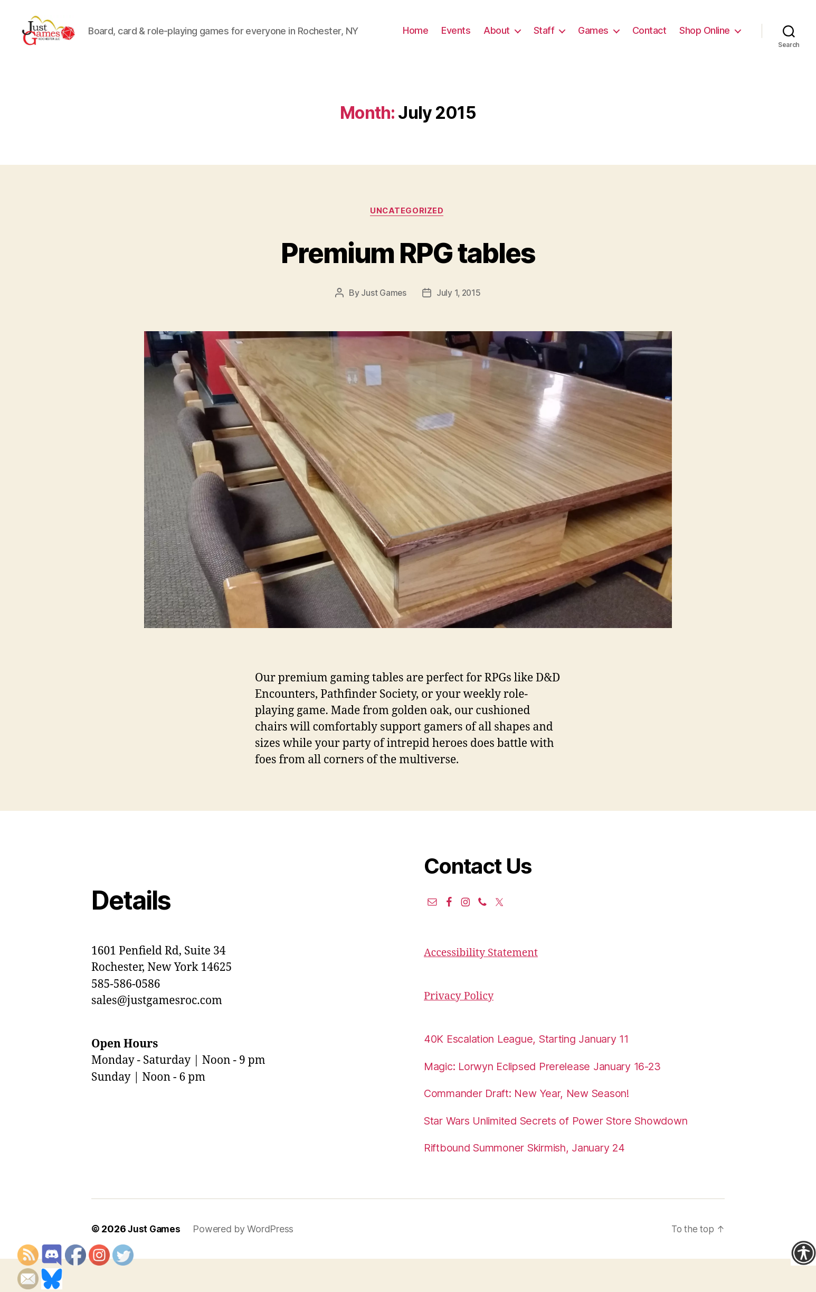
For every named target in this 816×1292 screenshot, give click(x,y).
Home (489, 38)
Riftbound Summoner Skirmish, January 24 (535, 1181)
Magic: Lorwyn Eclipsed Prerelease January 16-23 (552, 1099)
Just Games (383, 326)
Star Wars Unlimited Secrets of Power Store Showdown (565, 1153)
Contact (723, 38)
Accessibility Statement (484, 986)
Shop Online (704, 54)
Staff (618, 38)
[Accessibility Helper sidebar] (803, 1253)
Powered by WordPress (245, 1262)
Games (667, 38)
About (571, 38)
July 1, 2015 (459, 326)
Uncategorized (408, 244)
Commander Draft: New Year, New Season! (534, 1127)
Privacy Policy (461, 1029)
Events (530, 38)
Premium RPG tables (408, 284)
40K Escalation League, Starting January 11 (535, 1072)
